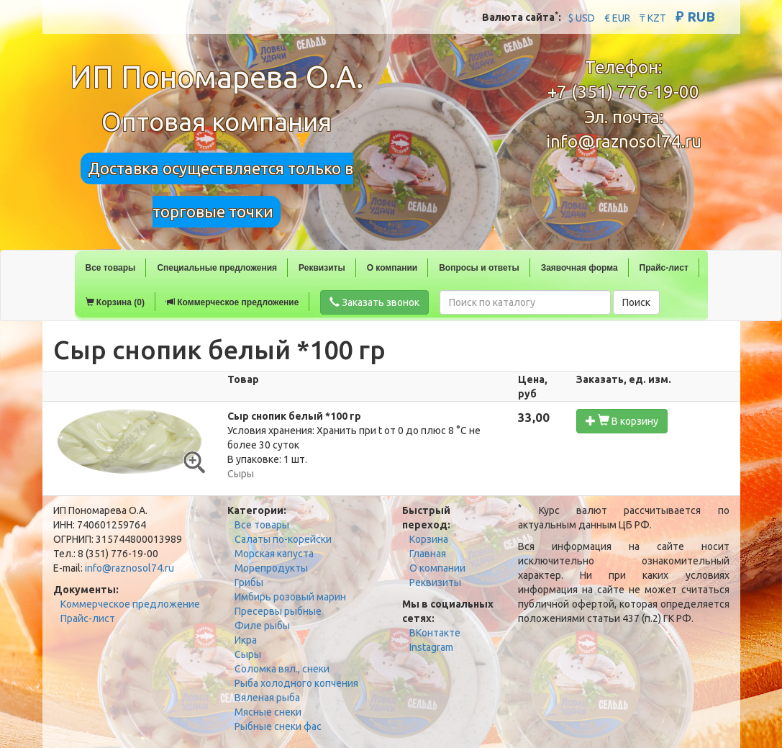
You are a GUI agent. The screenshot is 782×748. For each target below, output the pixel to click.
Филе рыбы (262, 625)
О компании (392, 268)
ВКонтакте (434, 633)
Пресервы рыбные (278, 611)
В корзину (622, 421)
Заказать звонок (374, 302)
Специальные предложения (217, 268)
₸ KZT (653, 18)
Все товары (111, 268)
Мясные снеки (268, 712)
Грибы (249, 582)
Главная (427, 553)
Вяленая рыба (267, 697)
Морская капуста (274, 553)
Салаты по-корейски (283, 539)
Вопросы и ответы (479, 268)
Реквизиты (322, 268)
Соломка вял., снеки (282, 669)
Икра (246, 640)
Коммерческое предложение (232, 302)
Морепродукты (271, 568)
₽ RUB (695, 16)
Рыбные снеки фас (278, 726)
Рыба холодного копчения (296, 683)
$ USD (581, 18)
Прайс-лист (664, 268)
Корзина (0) (115, 302)
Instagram (431, 647)
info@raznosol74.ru (623, 141)
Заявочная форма (579, 268)
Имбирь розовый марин (290, 597)
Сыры (248, 654)
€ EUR (617, 18)
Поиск (636, 302)
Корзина (428, 539)
